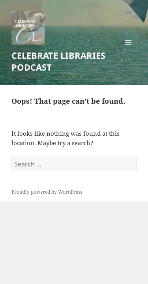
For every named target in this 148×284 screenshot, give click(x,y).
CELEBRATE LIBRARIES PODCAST (58, 61)
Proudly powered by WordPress (46, 192)
